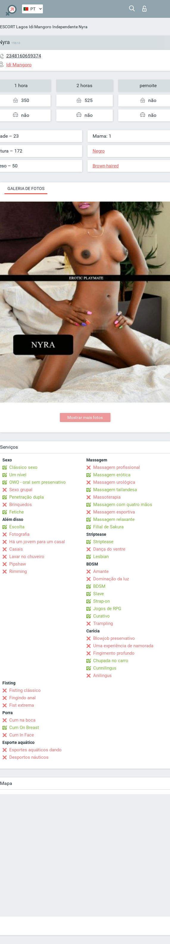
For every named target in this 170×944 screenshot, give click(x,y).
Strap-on (101, 601)
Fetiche (16, 512)
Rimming (18, 571)
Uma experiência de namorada (123, 645)
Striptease (103, 541)
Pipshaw (17, 564)
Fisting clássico (25, 690)
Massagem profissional (116, 467)
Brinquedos (20, 504)
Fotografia (19, 534)
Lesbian (101, 556)
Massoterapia (107, 497)
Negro (99, 151)
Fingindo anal (22, 697)
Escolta (16, 527)
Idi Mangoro (40, 26)
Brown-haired (105, 166)
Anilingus (102, 675)
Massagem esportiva (114, 512)
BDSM (99, 586)
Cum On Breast (24, 727)
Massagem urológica (114, 482)
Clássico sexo (23, 467)
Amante (101, 571)
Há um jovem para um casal (37, 541)
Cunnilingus (104, 668)
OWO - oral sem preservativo (37, 482)
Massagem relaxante (114, 519)
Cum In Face (21, 735)
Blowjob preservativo (114, 638)
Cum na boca (22, 720)
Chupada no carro (110, 660)
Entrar (144, 8)
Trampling (103, 623)
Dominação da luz (111, 579)
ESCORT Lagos (14, 26)
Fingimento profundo (114, 653)
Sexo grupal (20, 489)
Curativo (101, 616)
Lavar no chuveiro (26, 556)
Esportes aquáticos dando (35, 750)
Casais (16, 549)
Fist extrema (21, 705)
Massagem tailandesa (115, 489)
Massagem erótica (111, 475)
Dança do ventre (109, 549)
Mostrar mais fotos (85, 417)
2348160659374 (23, 56)
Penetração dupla (26, 497)
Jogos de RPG (107, 608)
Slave (98, 593)
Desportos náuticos (29, 757)
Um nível (17, 475)
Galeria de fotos (25, 188)
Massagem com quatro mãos (122, 504)
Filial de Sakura (108, 527)
